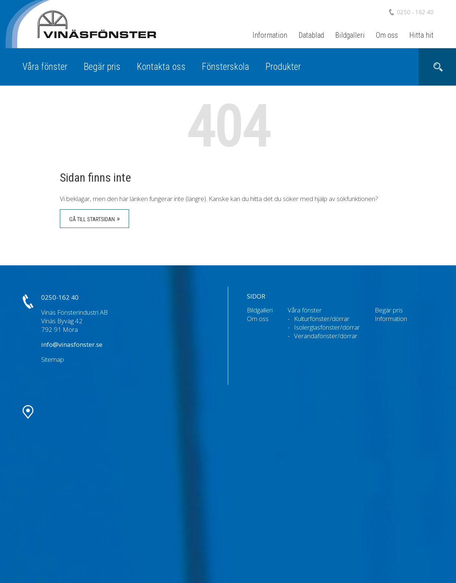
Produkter (283, 66)
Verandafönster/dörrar (325, 335)
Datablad (311, 35)
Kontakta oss (161, 66)
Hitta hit (421, 35)
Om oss (387, 35)
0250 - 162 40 (415, 12)
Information (270, 35)
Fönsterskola (225, 66)
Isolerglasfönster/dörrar (327, 327)
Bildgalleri (350, 35)
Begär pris (102, 66)
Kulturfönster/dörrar (321, 318)
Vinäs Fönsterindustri (89, 33)
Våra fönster (44, 66)
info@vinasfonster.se (71, 344)
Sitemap (52, 359)
